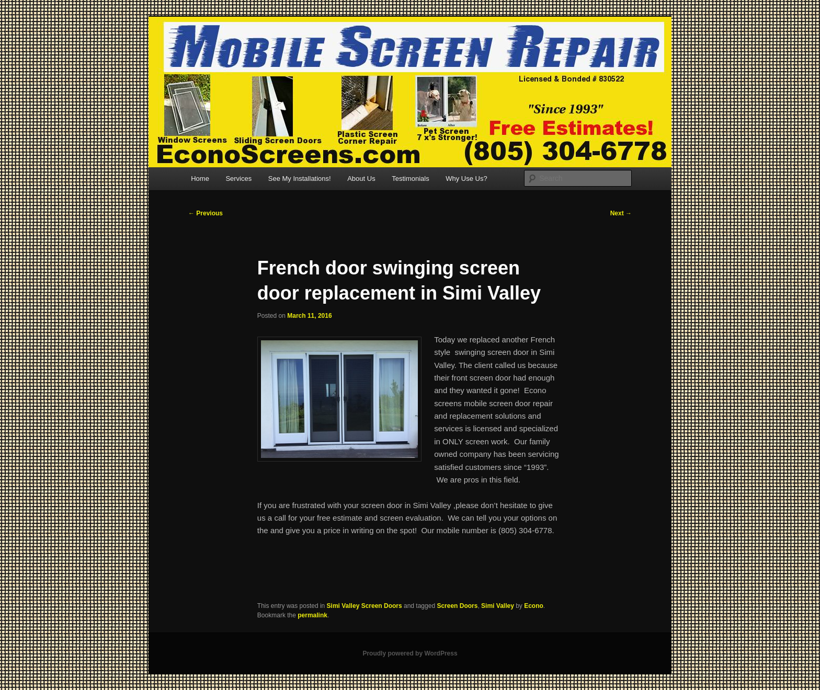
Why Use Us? (466, 178)
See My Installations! (299, 178)
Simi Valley (497, 606)
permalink (312, 615)
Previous (205, 213)
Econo (533, 606)
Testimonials (410, 178)
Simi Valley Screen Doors (364, 606)
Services (238, 178)
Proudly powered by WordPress (409, 653)
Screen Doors (457, 606)
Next (621, 213)
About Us (361, 178)
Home (200, 178)
